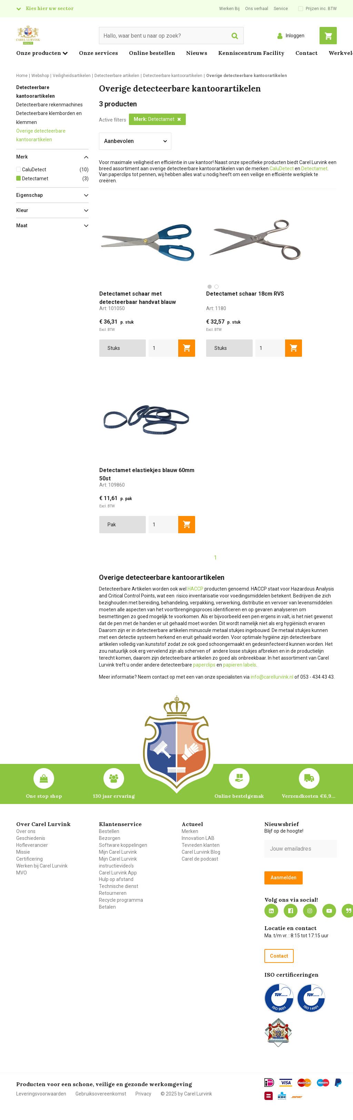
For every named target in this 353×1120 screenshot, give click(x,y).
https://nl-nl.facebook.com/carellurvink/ (290, 911)
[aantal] (164, 348)
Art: (112, 308)
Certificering (29, 859)
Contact (306, 52)
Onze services (98, 52)
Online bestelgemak (239, 796)
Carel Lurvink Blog (201, 852)
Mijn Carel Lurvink (118, 852)
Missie (23, 852)
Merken (190, 831)
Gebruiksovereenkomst (100, 1094)
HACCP (195, 589)
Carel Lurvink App (118, 872)
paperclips (204, 665)
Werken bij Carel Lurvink (42, 866)
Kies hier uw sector (49, 8)
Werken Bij (229, 8)
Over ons (26, 831)
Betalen (107, 907)
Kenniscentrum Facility (251, 52)
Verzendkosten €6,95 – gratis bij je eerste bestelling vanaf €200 (309, 796)
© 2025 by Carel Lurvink (186, 1094)
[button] (52, 157)
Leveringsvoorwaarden (41, 1094)
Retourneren (113, 893)
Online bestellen (152, 52)
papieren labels (239, 665)
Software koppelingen (123, 845)
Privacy (143, 1094)
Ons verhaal (256, 8)
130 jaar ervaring (114, 796)
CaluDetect (282, 168)
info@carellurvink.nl (272, 677)
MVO (21, 872)
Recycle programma (121, 900)
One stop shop (44, 796)
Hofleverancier (32, 845)
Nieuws (196, 52)
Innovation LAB (198, 838)
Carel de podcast (200, 859)
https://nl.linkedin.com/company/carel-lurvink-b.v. (271, 911)
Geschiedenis (30, 838)
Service (281, 8)
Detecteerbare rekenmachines (49, 104)
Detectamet (314, 168)
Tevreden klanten (201, 845)
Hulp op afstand (116, 879)
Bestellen (109, 831)
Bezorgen (109, 838)
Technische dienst (118, 886)
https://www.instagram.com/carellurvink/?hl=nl (310, 911)
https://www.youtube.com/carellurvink (329, 911)
